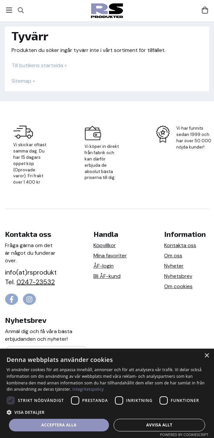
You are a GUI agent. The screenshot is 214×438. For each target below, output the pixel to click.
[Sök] (20, 10)
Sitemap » (23, 80)
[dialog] (107, 393)
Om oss (173, 255)
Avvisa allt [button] (159, 425)
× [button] (206, 355)
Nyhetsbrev (178, 276)
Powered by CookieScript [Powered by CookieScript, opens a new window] (184, 434)
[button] (107, 412)
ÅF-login (103, 265)
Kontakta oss (180, 245)
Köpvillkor (104, 245)
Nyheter (174, 265)
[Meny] (9, 10)
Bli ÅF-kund (107, 276)
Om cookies (178, 286)
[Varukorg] (205, 10)
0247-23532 (36, 282)
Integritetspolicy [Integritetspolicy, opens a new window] (88, 389)
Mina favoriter (110, 255)
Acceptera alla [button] (59, 425)
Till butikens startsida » (39, 65)
